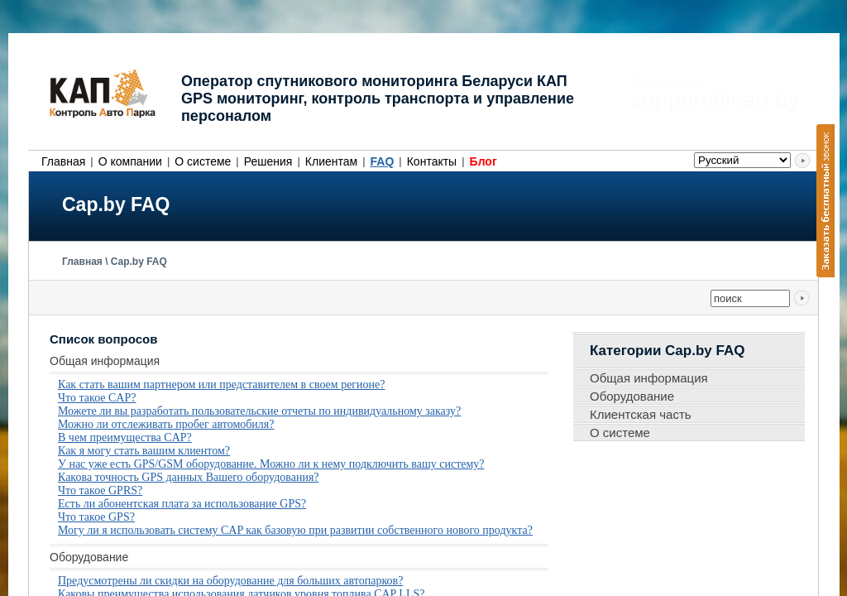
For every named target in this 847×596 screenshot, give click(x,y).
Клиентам (331, 161)
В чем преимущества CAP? (125, 437)
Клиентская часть (640, 414)
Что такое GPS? (96, 517)
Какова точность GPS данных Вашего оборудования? (188, 477)
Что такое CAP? (97, 398)
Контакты (432, 161)
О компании (130, 161)
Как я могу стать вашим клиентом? (144, 451)
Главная (63, 161)
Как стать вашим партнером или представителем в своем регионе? (221, 384)
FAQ (383, 161)
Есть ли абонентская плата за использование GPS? (182, 503)
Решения (268, 161)
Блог (483, 161)
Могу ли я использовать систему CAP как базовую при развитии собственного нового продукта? (295, 530)
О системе (203, 161)
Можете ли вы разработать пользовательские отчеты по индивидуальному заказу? (259, 411)
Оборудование (632, 396)
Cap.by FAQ (139, 261)
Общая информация (649, 378)
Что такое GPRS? (100, 490)
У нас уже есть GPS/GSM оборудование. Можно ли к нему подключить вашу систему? (271, 464)
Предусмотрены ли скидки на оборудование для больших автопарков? (230, 580)
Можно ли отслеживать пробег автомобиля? (166, 424)
